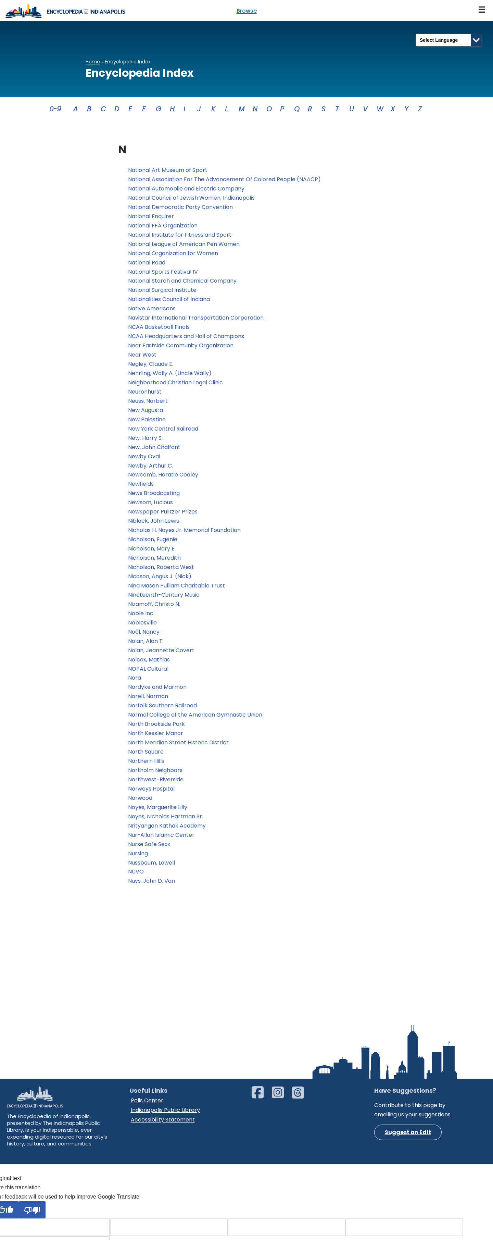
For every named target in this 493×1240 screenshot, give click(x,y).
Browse (247, 11)
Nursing (138, 860)
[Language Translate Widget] (448, 40)
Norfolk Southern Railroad (162, 711)
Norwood (140, 804)
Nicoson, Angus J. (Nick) (159, 580)
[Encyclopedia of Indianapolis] (65, 10)
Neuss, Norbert (148, 403)
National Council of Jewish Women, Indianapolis (191, 198)
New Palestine (147, 422)
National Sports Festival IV (163, 273)
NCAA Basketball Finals (159, 329)
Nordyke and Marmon (157, 692)
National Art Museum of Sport (167, 170)
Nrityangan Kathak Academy (167, 832)
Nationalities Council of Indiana (169, 301)
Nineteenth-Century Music (164, 599)
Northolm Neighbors (155, 776)
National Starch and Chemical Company (182, 282)
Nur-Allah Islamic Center (161, 841)
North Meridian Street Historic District (179, 748)
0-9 (55, 109)
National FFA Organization (163, 226)
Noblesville (142, 627)
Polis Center (147, 1188)
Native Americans (152, 310)
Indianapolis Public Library (165, 1197)
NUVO (136, 878)
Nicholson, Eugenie (152, 543)
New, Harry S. (145, 441)
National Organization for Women (173, 254)
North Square (146, 757)
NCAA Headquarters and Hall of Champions (186, 338)
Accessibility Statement (163, 1207)
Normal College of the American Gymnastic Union (195, 720)
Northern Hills (146, 766)
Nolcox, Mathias (149, 664)
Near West (142, 357)
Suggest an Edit (408, 1220)
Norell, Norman (148, 701)
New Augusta (145, 413)
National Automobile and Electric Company (186, 189)
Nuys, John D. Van (151, 888)
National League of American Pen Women (184, 245)
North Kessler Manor (155, 739)
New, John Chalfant (154, 450)
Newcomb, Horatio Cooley (163, 478)
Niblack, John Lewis (153, 524)
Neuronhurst (146, 394)
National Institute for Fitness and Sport (179, 236)
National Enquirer (151, 217)
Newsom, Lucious (150, 506)
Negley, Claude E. (150, 366)
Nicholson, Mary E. (152, 552)
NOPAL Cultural (149, 673)
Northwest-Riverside (156, 785)
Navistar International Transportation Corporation (196, 319)
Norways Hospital (151, 794)
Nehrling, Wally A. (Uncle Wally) (170, 375)
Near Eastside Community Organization (180, 347)
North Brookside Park (156, 729)
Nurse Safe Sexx (149, 850)
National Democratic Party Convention (181, 208)
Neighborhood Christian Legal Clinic (175, 385)
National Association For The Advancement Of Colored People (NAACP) (224, 180)
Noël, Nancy (144, 636)
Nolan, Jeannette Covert (161, 655)
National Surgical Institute (162, 292)
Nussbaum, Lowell (151, 869)
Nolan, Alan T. (146, 645)
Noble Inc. (141, 617)
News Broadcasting (154, 496)
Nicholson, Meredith (154, 562)
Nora (134, 683)
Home (93, 61)
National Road (147, 264)
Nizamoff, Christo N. (154, 608)
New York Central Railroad (163, 431)
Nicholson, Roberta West (161, 571)
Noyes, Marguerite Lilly (157, 813)
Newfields (141, 487)
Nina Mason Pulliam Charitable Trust (176, 590)
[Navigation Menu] (482, 10)
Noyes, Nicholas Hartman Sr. (165, 822)
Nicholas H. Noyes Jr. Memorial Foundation (184, 534)
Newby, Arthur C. (150, 468)
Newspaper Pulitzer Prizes (163, 515)
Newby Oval (144, 459)
